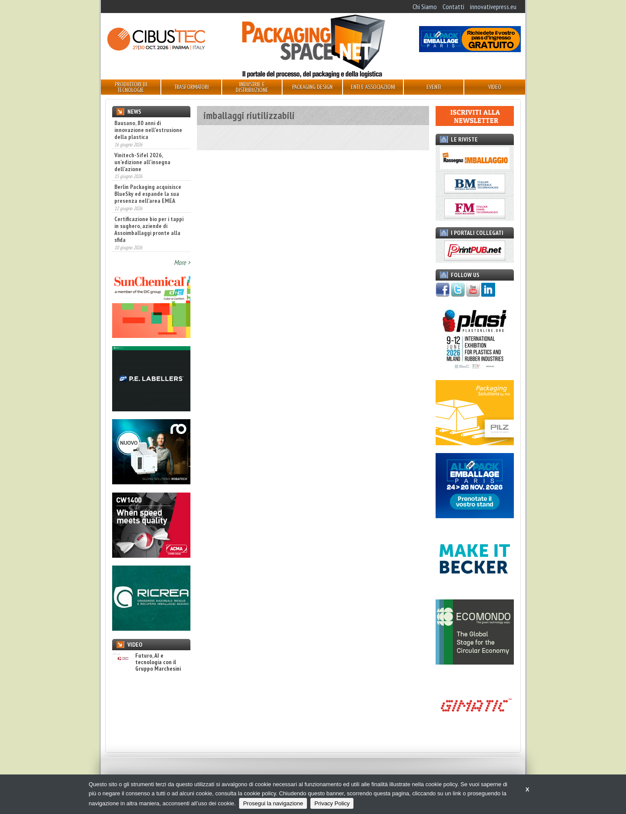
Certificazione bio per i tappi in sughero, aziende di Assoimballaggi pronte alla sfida (148, 229)
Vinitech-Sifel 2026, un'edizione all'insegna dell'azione (142, 162)
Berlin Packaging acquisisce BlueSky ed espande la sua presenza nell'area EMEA (147, 193)
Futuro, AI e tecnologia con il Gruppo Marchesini (146, 662)
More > (182, 262)
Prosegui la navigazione (273, 803)
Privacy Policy (332, 803)
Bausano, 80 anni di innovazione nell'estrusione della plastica (148, 129)
